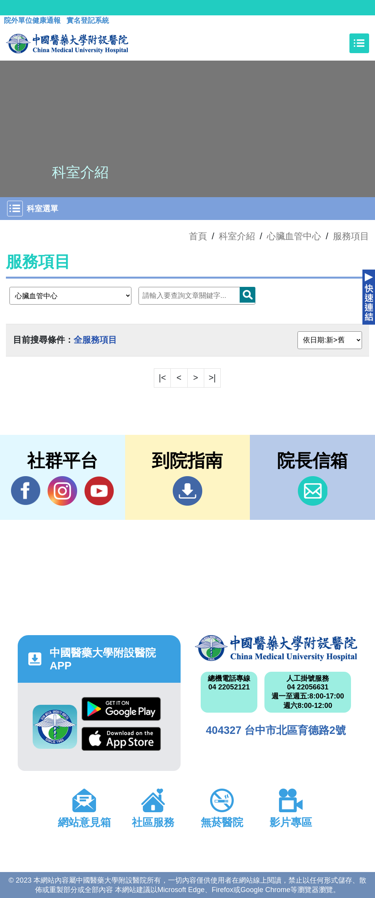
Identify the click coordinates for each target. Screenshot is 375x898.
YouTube (99, 490)
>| (212, 377)
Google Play (121, 709)
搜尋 (247, 295)
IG (62, 491)
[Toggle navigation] (359, 43)
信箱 (312, 491)
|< (162, 377)
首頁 (198, 236)
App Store (121, 739)
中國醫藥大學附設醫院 (276, 648)
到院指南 (187, 491)
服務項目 (351, 236)
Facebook (26, 490)
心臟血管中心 (294, 236)
